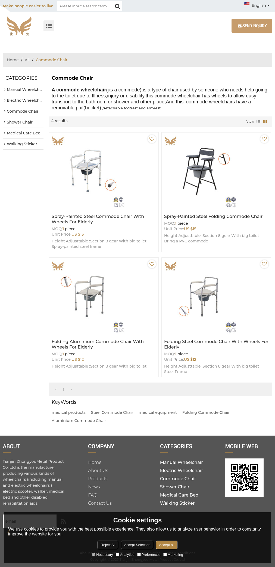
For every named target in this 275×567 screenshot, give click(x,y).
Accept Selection (137, 545)
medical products (69, 412)
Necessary (102, 555)
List (258, 121)
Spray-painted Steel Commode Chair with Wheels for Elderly (98, 219)
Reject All (108, 545)
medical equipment (158, 412)
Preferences (149, 555)
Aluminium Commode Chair (79, 420)
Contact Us (100, 503)
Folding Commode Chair (206, 412)
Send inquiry (254, 26)
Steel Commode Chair (112, 412)
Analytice (125, 555)
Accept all (166, 545)
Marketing (173, 555)
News (94, 486)
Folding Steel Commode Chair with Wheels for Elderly (216, 344)
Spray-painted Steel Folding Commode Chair (213, 216)
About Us (98, 470)
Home (13, 59)
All (27, 59)
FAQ (92, 495)
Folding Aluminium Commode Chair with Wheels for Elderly (98, 344)
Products (98, 478)
